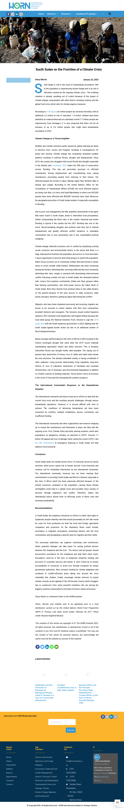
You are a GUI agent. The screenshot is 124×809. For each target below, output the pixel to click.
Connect (9, 784)
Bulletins (9, 769)
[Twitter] (42, 647)
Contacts (10, 780)
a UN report (51, 111)
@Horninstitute (103, 777)
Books (8, 757)
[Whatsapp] (52, 647)
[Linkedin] (47, 647)
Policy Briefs (11, 765)
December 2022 (60, 165)
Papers (9, 761)
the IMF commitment (44, 443)
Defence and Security (43, 757)
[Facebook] (37, 647)
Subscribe (70, 730)
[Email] (56, 647)
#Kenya (97, 773)
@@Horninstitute (102, 764)
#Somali (97, 780)
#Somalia (104, 773)
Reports (9, 773)
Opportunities (11, 777)
